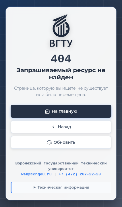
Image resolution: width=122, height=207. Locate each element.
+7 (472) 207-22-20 (80, 174)
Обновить (61, 142)
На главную (61, 111)
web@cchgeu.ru (36, 174)
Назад (61, 126)
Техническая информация (63, 187)
